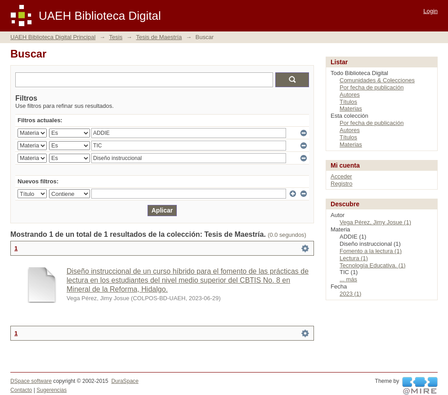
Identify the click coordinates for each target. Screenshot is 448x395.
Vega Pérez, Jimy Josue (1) (375, 222)
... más (348, 279)
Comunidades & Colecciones (377, 80)
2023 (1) (350, 293)
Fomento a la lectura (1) (371, 251)
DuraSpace (124, 381)
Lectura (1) (354, 258)
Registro (341, 183)
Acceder (341, 176)
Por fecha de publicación (371, 87)
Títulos (348, 101)
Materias (351, 108)
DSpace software (31, 381)
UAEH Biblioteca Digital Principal (52, 37)
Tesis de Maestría (159, 37)
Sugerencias (51, 390)
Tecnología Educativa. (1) (373, 265)
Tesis (116, 37)
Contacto (21, 390)
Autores (350, 94)
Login (430, 11)
